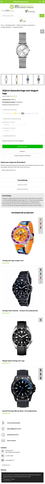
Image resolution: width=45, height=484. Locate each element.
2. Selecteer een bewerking (11, 119)
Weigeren (13, 479)
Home (2, 25)
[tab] (22, 180)
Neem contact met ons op (8, 170)
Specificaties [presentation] (22, 185)
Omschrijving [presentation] (22, 180)
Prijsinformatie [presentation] (22, 189)
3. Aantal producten (8, 136)
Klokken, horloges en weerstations (26, 25)
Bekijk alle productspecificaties (10, 104)
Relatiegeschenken (10, 25)
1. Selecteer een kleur (9, 110)
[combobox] (20, 15)
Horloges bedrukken (6, 27)
